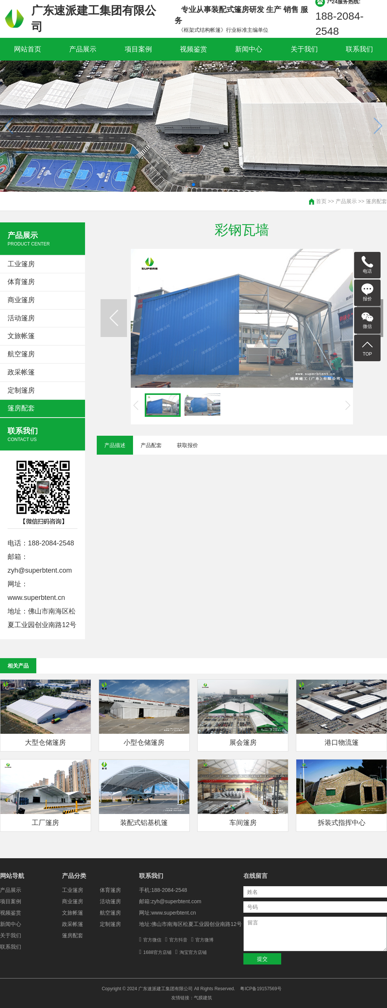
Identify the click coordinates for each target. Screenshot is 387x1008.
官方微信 (152, 940)
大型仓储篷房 (45, 742)
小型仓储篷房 (144, 742)
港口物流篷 (342, 742)
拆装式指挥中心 (341, 822)
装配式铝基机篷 (144, 822)
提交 (262, 959)
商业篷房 (21, 300)
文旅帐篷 (21, 336)
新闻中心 (248, 49)
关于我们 (304, 49)
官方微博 (204, 940)
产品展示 (82, 49)
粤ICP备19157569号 (260, 988)
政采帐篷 (21, 372)
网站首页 (27, 49)
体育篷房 (21, 282)
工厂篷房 (45, 822)
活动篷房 (21, 318)
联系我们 (359, 49)
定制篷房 (21, 390)
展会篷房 (243, 742)
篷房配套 (376, 201)
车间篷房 (243, 822)
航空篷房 (21, 354)
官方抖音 (178, 940)
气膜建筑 (203, 997)
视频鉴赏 (193, 49)
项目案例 (138, 49)
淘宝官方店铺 (193, 952)
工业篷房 (21, 264)
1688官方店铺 (157, 952)
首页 (321, 201)
